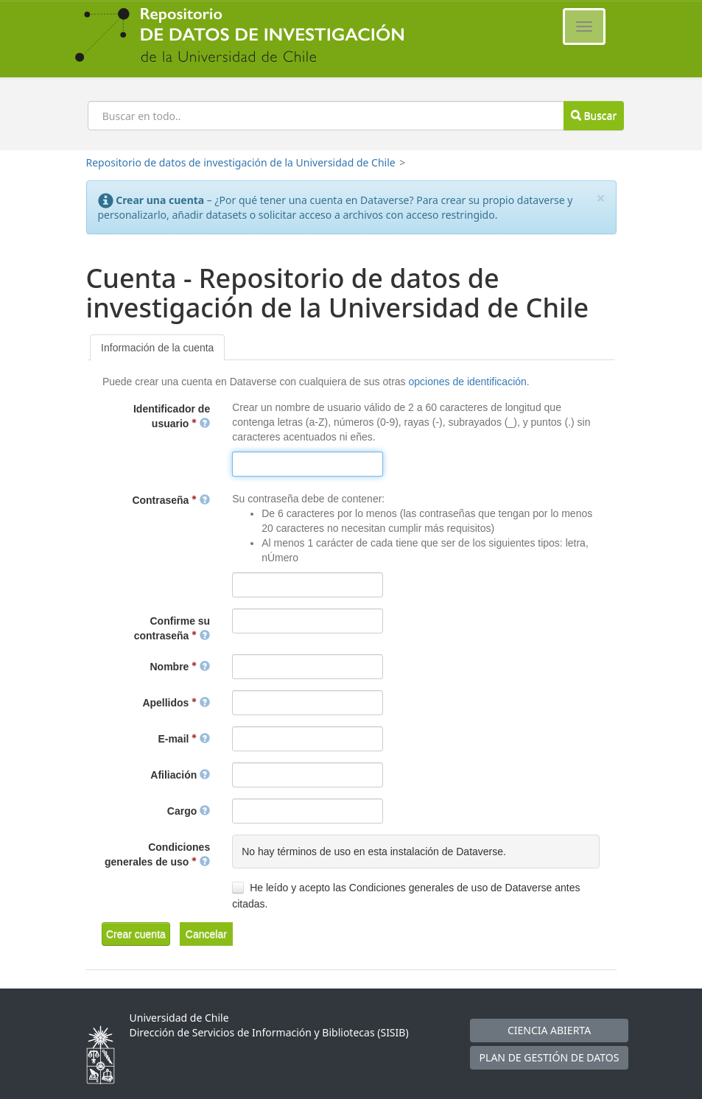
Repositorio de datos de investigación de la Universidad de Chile (241, 162)
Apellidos (176, 703)
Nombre (180, 667)
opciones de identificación (467, 381)
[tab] (157, 347)
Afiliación (180, 775)
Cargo (188, 811)
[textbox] (307, 464)
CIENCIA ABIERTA (549, 1030)
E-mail (184, 739)
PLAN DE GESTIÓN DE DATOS (549, 1057)
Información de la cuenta (157, 348)
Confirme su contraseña (172, 628)
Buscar (594, 115)
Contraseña (171, 500)
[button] (136, 934)
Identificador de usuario (171, 416)
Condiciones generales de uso (157, 854)
